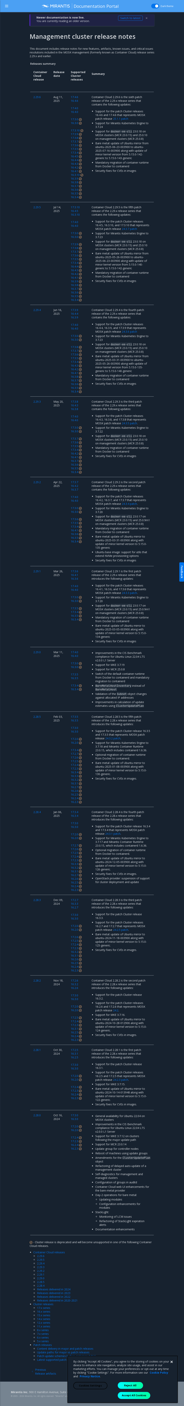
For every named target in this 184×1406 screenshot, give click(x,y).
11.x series (43, 1326)
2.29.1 (40, 1274)
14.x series (43, 1319)
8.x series (43, 1330)
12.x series (43, 1322)
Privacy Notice (90, 1396)
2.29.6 (40, 1256)
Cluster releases (43, 1304)
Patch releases (42, 1345)
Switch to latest (130, 18)
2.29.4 (40, 1263)
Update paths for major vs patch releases (63, 1352)
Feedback (182, 572)
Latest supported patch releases (57, 1360)
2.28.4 (40, 1285)
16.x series (43, 1311)
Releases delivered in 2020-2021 (57, 1300)
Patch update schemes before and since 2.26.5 (66, 1356)
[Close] (171, 1382)
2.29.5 (40, 1260)
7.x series (43, 1334)
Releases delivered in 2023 (53, 1293)
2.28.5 (40, 1282)
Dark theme (167, 6)
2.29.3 (40, 1267)
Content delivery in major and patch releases (65, 1348)
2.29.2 (40, 1271)
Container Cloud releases (49, 1252)
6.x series (43, 1337)
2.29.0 (40, 1278)
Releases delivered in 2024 (53, 1289)
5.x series (43, 1341)
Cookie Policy (159, 1392)
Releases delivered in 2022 (53, 1297)
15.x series (43, 1315)
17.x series (43, 1308)
